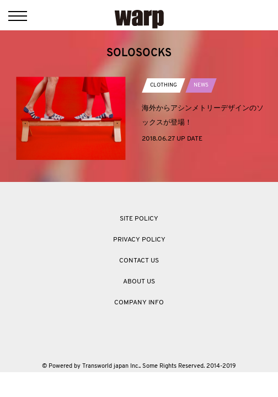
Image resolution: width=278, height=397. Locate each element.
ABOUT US (139, 281)
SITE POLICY (139, 219)
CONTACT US (139, 260)
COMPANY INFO (139, 302)
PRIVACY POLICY (139, 240)
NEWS (201, 85)
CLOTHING (163, 85)
